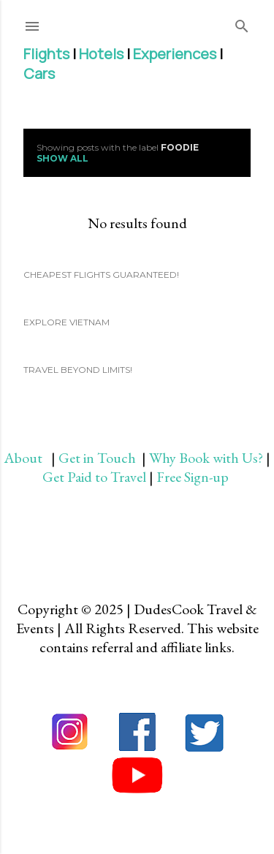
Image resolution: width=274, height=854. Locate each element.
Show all (62, 158)
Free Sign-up (194, 476)
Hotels (101, 54)
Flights (46, 54)
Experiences (174, 54)
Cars (39, 73)
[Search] (242, 23)
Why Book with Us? (206, 457)
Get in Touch (98, 457)
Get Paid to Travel (94, 476)
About (27, 457)
